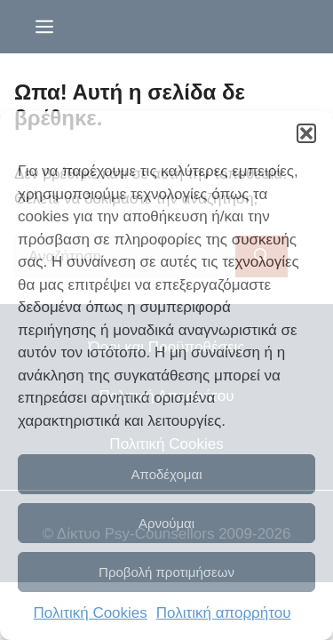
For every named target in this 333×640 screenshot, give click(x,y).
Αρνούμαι (166, 523)
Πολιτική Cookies (90, 612)
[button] (306, 133)
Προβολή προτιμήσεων (166, 572)
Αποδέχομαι (166, 474)
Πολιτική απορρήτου (223, 612)
